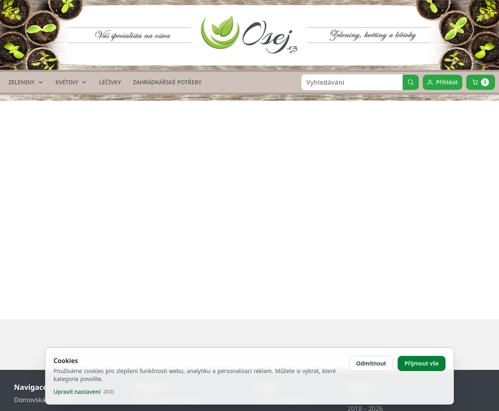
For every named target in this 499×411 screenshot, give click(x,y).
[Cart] (480, 82)
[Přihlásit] (442, 82)
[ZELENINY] (26, 82)
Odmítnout (371, 363)
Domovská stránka (42, 399)
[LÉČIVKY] (110, 82)
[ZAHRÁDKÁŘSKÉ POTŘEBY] (167, 82)
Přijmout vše (421, 363)
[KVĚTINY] (71, 82)
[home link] (252, 30)
